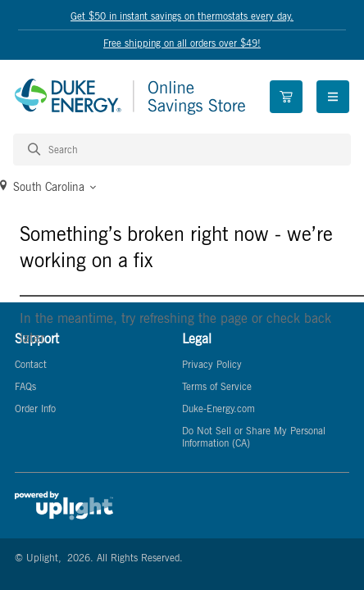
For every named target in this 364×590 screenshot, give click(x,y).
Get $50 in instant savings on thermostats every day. (182, 15)
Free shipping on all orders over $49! (182, 42)
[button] (182, 187)
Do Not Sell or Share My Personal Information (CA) (253, 436)
